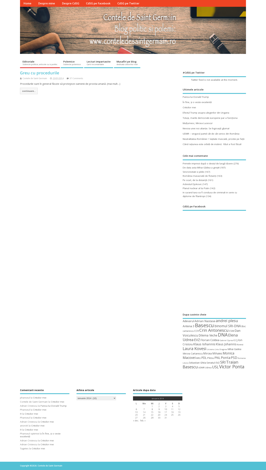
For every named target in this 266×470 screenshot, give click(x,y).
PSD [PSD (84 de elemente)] (234, 357)
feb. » (143, 420)
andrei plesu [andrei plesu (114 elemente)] (227, 320)
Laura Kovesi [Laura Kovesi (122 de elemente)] (194, 348)
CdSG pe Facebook (98, 3)
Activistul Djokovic (192, 184)
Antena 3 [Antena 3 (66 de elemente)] (188, 326)
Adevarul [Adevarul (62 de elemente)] (188, 321)
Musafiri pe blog (127, 63)
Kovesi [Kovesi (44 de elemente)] (240, 344)
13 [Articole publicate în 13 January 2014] (136, 412)
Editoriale (40, 63)
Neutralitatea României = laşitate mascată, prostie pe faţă (213, 138)
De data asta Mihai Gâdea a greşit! (201, 167)
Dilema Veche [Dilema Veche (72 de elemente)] (208, 335)
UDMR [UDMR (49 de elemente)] (201, 367)
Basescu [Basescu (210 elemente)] (204, 325)
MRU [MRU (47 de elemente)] (198, 358)
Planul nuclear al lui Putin (196, 188)
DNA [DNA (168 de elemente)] (223, 335)
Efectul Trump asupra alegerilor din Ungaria (206, 112)
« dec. (136, 420)
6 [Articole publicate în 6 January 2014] (136, 409)
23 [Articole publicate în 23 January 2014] (159, 414)
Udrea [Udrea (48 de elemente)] (208, 367)
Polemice (72, 63)
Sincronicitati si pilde (193, 171)
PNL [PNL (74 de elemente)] (217, 358)
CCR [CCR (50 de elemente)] (196, 330)
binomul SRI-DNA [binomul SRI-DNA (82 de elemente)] (227, 326)
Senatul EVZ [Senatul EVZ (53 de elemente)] (213, 362)
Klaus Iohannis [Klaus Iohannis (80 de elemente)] (204, 344)
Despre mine (46, 3)
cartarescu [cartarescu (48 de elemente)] (188, 330)
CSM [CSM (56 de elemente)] (231, 330)
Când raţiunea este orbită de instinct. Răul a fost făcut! (212, 144)
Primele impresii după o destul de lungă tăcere (208, 163)
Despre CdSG (70, 3)
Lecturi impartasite (99, 63)
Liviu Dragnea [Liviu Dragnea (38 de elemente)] (221, 349)
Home (27, 3)
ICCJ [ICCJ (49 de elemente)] (235, 340)
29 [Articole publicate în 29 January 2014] (152, 417)
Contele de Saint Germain (35, 78)
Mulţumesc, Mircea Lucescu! (197, 123)
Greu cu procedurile (39, 73)
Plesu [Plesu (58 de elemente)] (210, 358)
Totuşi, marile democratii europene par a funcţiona (210, 117)
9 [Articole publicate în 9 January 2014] (159, 409)
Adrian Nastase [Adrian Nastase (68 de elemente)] (204, 321)
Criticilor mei (189, 107)
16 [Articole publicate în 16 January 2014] (159, 412)
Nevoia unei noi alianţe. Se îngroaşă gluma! (206, 128)
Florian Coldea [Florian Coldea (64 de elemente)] (210, 340)
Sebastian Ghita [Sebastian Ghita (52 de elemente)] (197, 362)
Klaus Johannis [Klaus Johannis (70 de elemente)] (226, 344)
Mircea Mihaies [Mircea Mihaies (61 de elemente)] (212, 353)
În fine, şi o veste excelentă (197, 102)
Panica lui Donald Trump (196, 96)
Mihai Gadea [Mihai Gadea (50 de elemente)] (234, 349)
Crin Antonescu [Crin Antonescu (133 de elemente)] (214, 330)
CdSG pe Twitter (128, 3)
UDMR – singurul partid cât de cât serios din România (211, 133)
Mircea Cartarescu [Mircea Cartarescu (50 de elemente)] (193, 353)
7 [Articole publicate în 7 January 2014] (144, 409)
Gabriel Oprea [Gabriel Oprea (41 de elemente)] (226, 340)
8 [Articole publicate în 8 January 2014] (152, 409)
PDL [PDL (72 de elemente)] (204, 358)
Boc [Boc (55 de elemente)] (243, 326)
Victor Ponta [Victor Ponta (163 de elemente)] (231, 367)
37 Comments (76, 78)
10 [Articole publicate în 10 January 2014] (166, 409)
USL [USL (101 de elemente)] (215, 366)
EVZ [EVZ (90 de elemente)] (197, 339)
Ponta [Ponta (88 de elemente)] (225, 357)
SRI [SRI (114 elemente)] (223, 362)
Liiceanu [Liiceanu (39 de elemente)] (210, 349)
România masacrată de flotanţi (199, 175)
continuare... (28, 91)
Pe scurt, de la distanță (195, 180)
